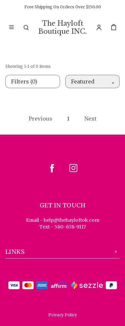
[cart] (114, 27)
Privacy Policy (62, 314)
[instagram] (73, 168)
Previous (40, 118)
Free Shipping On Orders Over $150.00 (62, 6)
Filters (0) (24, 81)
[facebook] (52, 168)
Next (90, 118)
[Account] (99, 27)
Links (62, 252)
